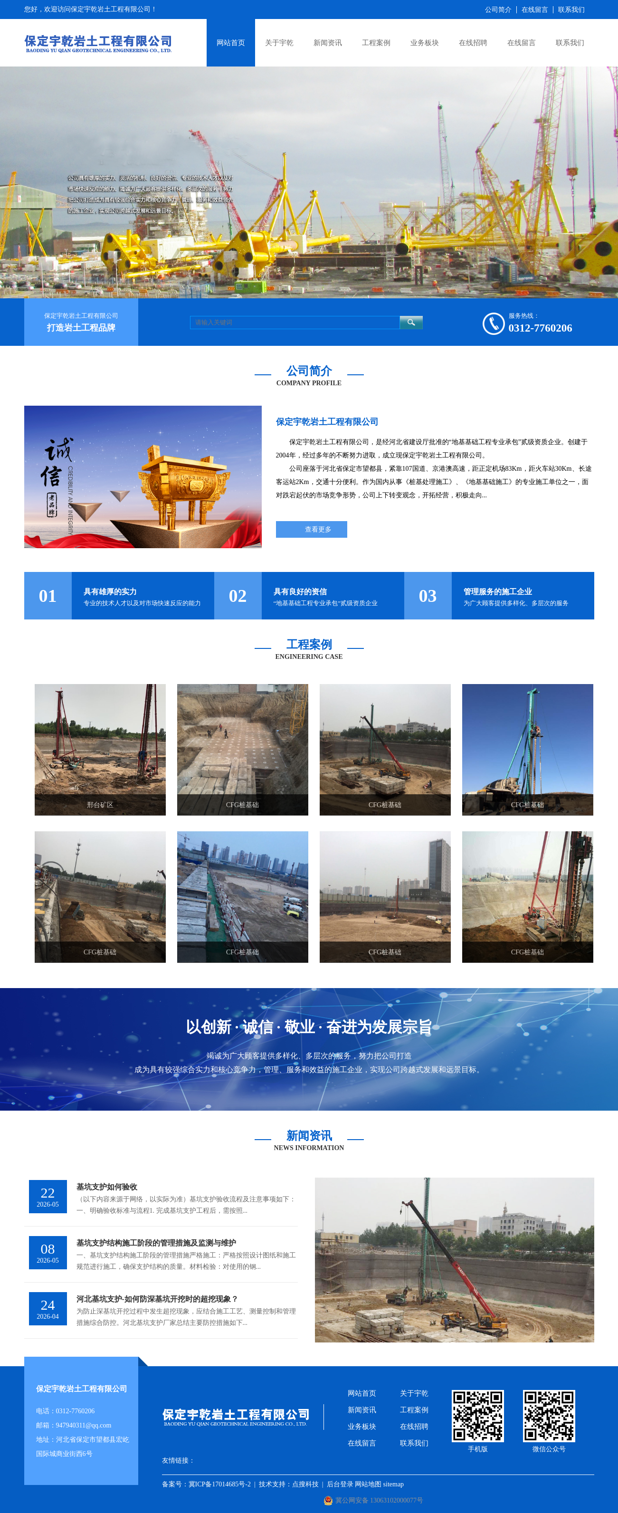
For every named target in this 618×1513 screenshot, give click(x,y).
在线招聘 (473, 43)
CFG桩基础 (242, 805)
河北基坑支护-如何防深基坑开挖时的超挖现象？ (157, 1299)
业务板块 (424, 43)
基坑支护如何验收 (106, 1187)
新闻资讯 (328, 43)
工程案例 (376, 43)
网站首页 (231, 43)
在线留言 (521, 43)
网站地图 (368, 1484)
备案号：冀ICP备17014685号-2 (206, 1484)
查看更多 (318, 529)
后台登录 (340, 1484)
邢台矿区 (100, 805)
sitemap (393, 1484)
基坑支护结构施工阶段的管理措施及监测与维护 (156, 1243)
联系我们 (570, 43)
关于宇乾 (279, 43)
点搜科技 (305, 1484)
